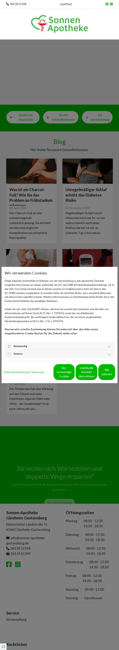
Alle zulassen (97, 374)
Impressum (38, 366)
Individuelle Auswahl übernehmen (60, 374)
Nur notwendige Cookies (24, 374)
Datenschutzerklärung (16, 366)
